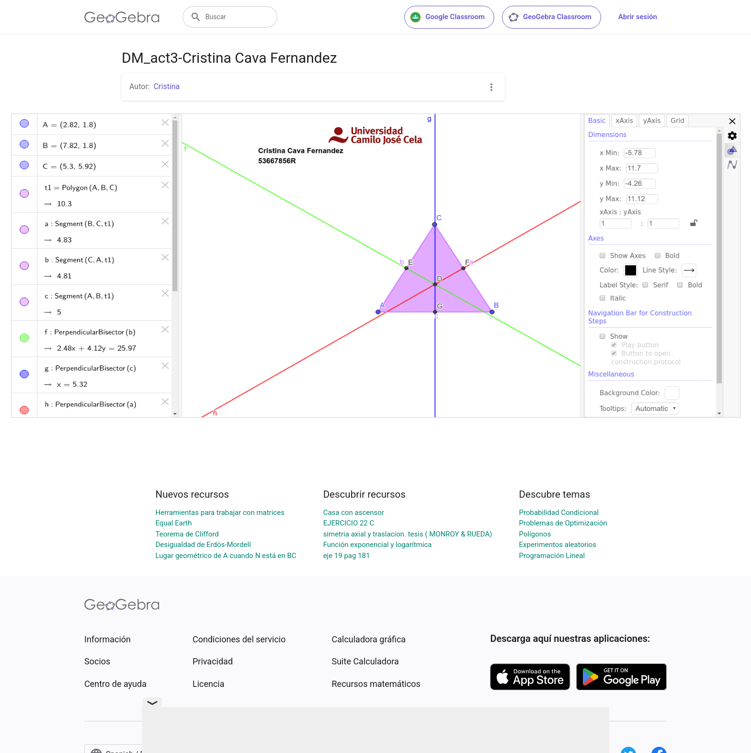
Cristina (167, 86)
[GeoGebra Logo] (121, 17)
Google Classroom (447, 17)
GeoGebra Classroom (550, 17)
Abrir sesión (637, 16)
